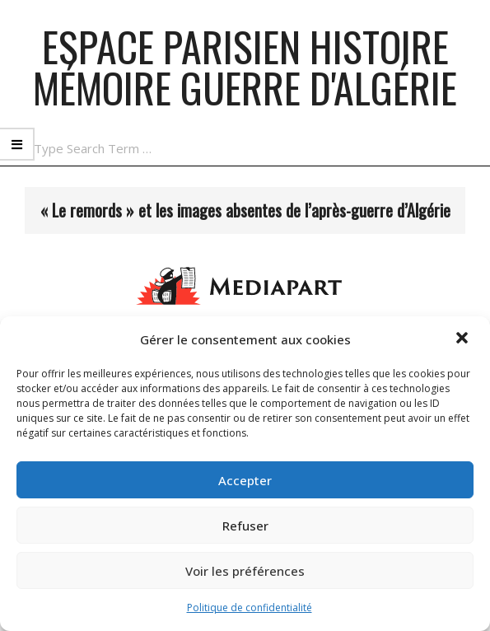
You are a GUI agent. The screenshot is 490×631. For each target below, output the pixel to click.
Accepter (245, 480)
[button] (464, 339)
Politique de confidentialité (249, 608)
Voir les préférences (245, 571)
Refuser (245, 525)
